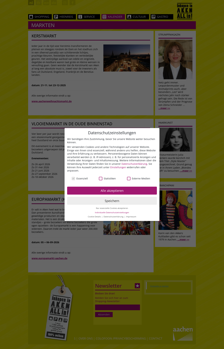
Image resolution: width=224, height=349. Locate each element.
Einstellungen (118, 167)
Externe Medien (138, 178)
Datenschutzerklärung (134, 163)
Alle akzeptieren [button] (112, 191)
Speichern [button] (112, 201)
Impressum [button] (131, 216)
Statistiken (107, 178)
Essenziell (80, 178)
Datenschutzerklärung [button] (114, 216)
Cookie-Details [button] (94, 216)
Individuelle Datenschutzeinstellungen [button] (112, 212)
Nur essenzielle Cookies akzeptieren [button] (112, 208)
